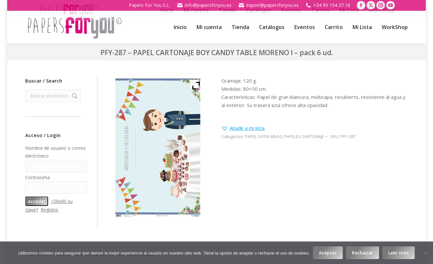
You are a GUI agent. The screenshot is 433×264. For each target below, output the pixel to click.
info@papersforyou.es (204, 5)
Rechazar (362, 253)
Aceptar (328, 253)
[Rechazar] (425, 253)
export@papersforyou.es (268, 5)
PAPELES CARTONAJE (304, 136)
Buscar (74, 96)
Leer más (398, 253)
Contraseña (37, 177)
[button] (243, 128)
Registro (49, 210)
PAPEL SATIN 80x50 (263, 136)
